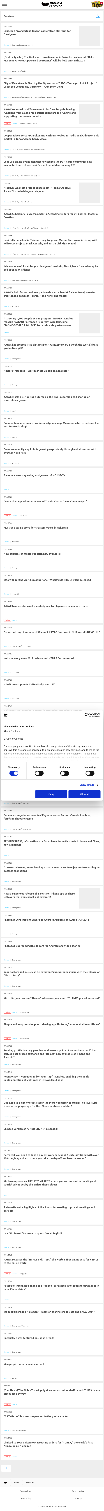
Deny (51, 794)
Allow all (84, 794)
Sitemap (78, 1498)
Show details (87, 784)
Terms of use (26, 1491)
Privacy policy (78, 1491)
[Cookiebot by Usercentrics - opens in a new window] (86, 715)
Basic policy (26, 1498)
